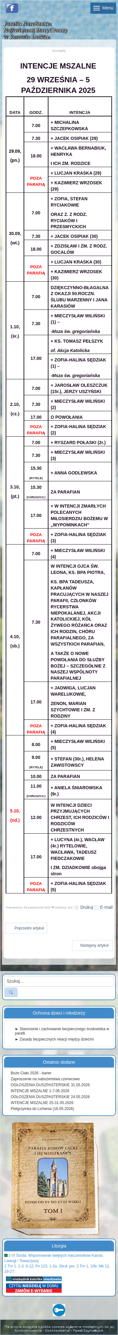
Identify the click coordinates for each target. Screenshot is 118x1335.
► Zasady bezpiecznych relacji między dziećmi (54, 1039)
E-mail (103, 907)
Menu (103, 7)
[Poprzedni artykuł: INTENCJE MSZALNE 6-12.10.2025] (26, 928)
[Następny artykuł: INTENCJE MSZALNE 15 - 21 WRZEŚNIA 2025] (92, 945)
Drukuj (83, 907)
